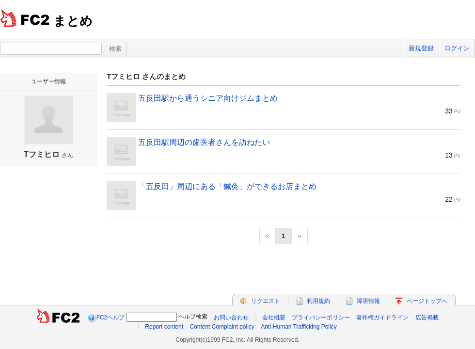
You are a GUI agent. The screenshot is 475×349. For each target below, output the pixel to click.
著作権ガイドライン (382, 317)
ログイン (457, 48)
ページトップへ (427, 301)
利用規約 (318, 301)
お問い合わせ (231, 317)
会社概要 (273, 317)
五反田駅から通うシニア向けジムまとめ (208, 98)
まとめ (73, 21)
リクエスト (265, 301)
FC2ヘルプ (110, 317)
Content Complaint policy (222, 326)
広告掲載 (427, 317)
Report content (164, 326)
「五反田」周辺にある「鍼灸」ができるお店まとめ (227, 186)
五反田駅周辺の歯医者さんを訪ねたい (204, 142)
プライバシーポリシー (321, 317)
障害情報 (368, 301)
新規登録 (421, 48)
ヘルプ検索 (192, 316)
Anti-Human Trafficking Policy (299, 326)
